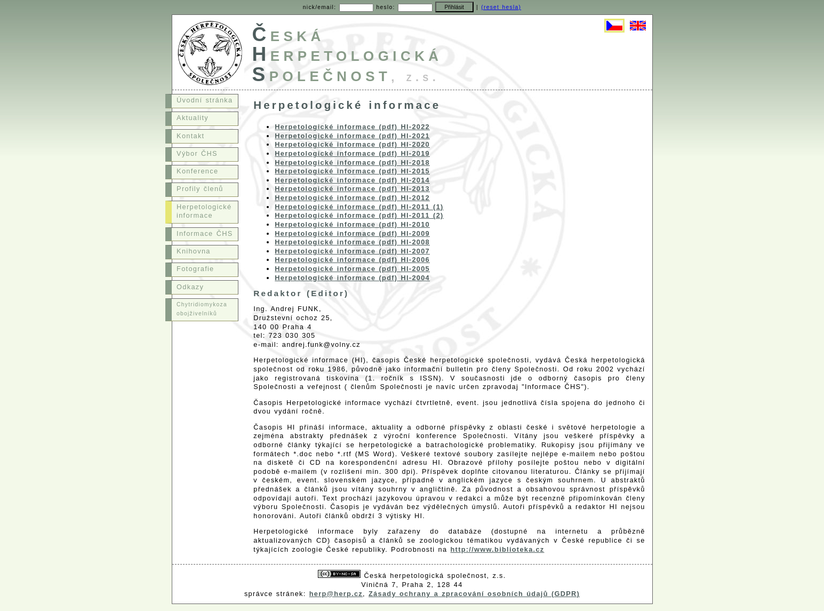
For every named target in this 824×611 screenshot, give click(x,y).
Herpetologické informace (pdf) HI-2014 (352, 180)
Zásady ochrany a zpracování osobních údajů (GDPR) (474, 594)
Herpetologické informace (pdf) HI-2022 (352, 127)
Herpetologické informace (204, 211)
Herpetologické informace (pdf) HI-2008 (352, 242)
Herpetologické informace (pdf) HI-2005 (352, 269)
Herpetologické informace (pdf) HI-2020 (352, 144)
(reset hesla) (501, 7)
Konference (197, 171)
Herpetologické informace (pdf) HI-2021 (352, 136)
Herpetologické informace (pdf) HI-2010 (352, 224)
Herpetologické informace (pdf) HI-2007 (352, 251)
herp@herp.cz (336, 594)
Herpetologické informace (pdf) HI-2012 (352, 198)
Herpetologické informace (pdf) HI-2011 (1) (359, 207)
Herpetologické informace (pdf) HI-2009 (352, 233)
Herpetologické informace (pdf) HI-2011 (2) (359, 215)
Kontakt (190, 136)
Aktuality (193, 118)
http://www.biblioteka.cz (498, 549)
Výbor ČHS (197, 153)
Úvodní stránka (205, 100)
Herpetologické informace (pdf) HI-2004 (352, 278)
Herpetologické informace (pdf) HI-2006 (352, 260)
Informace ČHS (205, 233)
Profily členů (200, 189)
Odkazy (190, 287)
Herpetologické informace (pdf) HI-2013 (352, 189)
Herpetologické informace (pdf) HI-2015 (352, 171)
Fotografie (195, 269)
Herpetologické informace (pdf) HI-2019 (352, 153)
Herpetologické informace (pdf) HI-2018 (352, 162)
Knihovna (194, 251)
